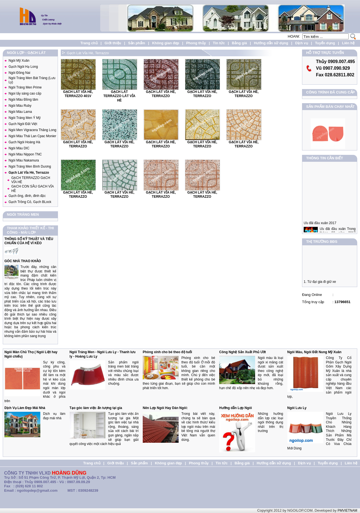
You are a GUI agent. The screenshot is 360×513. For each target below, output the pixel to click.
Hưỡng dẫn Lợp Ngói (235, 408)
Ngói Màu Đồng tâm (23, 99)
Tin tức (219, 43)
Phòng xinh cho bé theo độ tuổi (167, 352)
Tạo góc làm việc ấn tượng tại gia (96, 408)
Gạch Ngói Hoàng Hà (24, 142)
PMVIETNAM (347, 510)
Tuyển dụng (325, 43)
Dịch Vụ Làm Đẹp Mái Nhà (24, 408)
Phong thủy (196, 43)
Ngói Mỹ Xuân (19, 61)
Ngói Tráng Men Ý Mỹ (25, 118)
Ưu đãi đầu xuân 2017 (320, 226)
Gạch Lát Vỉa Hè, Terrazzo (29, 173)
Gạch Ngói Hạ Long (23, 67)
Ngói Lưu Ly (297, 408)
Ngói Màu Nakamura (24, 160)
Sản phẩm (136, 43)
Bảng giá (239, 43)
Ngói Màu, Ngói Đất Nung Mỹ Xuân (314, 352)
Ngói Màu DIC (19, 148)
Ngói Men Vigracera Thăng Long (32, 130)
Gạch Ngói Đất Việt (23, 124)
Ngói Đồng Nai (19, 73)
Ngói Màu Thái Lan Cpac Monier (32, 136)
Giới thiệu (113, 43)
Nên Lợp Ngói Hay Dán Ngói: (165, 408)
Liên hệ (348, 43)
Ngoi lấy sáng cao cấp (25, 93)
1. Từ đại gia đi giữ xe (320, 283)
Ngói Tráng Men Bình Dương (30, 166)
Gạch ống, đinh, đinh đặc (27, 196)
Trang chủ (88, 43)
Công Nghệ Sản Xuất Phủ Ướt (242, 352)
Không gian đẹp (165, 43)
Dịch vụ (301, 43)
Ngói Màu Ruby (20, 106)
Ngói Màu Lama (20, 112)
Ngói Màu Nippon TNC (25, 154)
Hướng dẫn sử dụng (271, 43)
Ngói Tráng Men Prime (25, 87)
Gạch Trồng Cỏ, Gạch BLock (30, 202)
